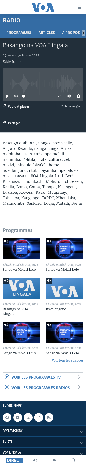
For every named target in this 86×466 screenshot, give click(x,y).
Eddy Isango (12, 62)
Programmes (18, 33)
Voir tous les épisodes (67, 360)
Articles (47, 33)
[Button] (11, 123)
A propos (71, 33)
